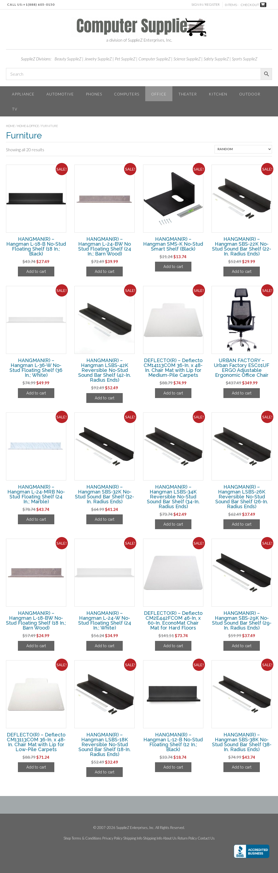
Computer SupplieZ (154, 58)
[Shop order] (243, 149)
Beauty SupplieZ (68, 58)
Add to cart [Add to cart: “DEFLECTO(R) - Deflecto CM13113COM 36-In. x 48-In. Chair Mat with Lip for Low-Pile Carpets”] (36, 767)
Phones (94, 94)
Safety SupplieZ (216, 58)
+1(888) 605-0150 (39, 4)
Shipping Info (132, 838)
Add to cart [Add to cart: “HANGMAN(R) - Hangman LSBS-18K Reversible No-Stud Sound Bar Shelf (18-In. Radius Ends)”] (104, 772)
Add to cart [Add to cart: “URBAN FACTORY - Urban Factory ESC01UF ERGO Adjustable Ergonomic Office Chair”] (241, 393)
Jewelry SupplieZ (98, 58)
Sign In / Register (205, 4)
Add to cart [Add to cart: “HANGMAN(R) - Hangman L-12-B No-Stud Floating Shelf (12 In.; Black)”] (173, 767)
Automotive (60, 94)
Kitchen (218, 94)
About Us (170, 838)
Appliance (23, 94)
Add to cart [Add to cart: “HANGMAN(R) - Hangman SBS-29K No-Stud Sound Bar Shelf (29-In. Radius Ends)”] (241, 646)
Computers (126, 94)
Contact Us (206, 838)
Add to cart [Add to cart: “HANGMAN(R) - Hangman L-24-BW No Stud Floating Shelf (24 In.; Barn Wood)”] (104, 271)
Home (10, 126)
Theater (187, 94)
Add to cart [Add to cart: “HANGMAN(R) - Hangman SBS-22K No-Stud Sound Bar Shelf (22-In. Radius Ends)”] (241, 271)
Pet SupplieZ (125, 58)
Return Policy (187, 838)
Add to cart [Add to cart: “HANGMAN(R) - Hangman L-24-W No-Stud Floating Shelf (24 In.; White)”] (104, 646)
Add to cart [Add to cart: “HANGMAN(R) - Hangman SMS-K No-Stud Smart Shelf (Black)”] (173, 266)
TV (14, 109)
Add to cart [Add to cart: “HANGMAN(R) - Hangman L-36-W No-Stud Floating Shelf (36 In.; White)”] (36, 393)
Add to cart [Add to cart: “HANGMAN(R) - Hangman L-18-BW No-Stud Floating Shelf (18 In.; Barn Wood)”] (36, 646)
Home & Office (28, 126)
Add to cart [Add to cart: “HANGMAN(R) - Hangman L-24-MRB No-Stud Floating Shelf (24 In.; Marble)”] (36, 519)
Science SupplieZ (187, 58)
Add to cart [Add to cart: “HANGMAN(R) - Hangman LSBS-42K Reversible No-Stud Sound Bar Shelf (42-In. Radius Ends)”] (104, 398)
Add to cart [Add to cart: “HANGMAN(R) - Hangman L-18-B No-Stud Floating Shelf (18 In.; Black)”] (36, 271)
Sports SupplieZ (244, 58)
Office (158, 94)
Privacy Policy (112, 838)
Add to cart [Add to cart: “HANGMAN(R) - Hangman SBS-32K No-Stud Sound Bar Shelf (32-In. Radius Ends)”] (104, 519)
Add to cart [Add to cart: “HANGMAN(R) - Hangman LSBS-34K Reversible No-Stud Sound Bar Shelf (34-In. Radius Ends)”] (173, 524)
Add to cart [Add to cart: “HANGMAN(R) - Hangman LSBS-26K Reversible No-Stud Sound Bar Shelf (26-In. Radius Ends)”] (241, 524)
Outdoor (249, 94)
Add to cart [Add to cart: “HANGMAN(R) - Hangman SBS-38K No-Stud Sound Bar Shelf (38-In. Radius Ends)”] (241, 767)
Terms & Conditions (87, 838)
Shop (67, 838)
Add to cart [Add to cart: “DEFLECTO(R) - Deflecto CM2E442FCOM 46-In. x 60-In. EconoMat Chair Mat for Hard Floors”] (173, 646)
